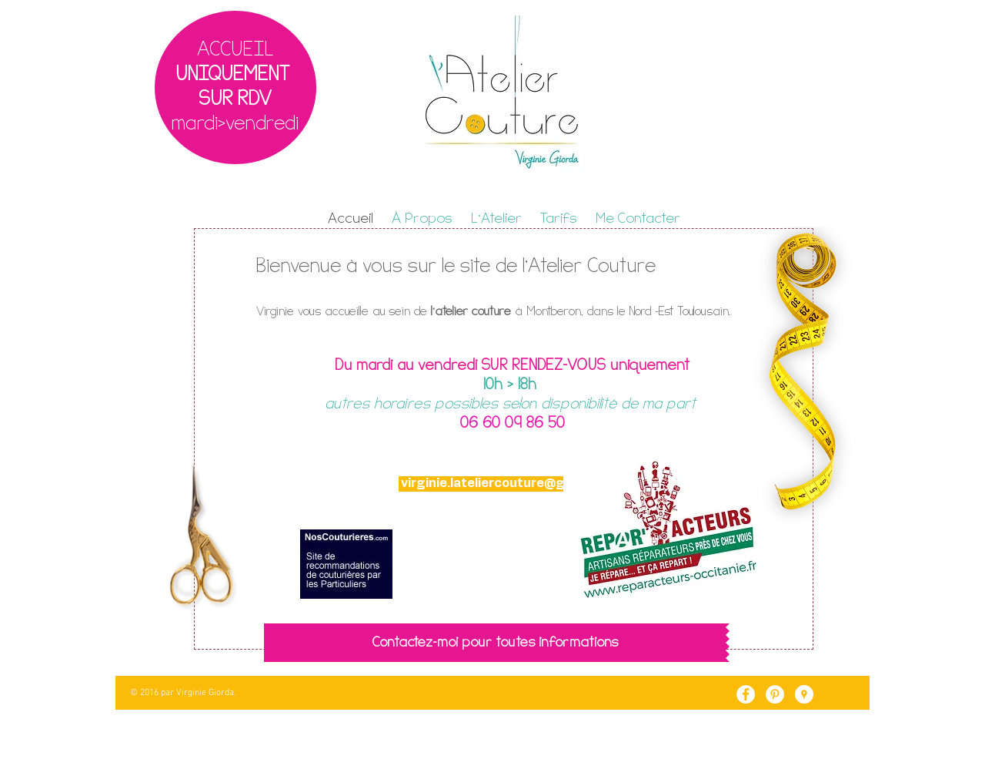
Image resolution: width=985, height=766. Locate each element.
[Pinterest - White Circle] (775, 694)
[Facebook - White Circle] (745, 694)
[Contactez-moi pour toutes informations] (495, 642)
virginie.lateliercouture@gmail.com (511, 483)
